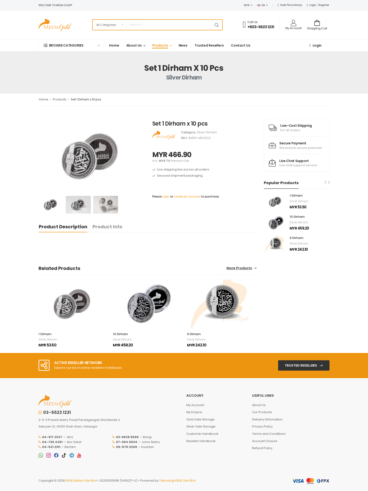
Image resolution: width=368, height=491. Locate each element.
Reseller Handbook (201, 441)
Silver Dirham (207, 132)
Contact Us (240, 45)
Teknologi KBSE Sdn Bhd (177, 480)
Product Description (63, 226)
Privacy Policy (262, 426)
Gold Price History (289, 5)
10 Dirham (120, 334)
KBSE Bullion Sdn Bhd (81, 480)
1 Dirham (44, 334)
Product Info (107, 226)
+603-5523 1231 (260, 27)
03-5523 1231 (54, 412)
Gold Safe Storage (200, 419)
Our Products (262, 412)
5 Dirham (194, 334)
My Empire (194, 412)
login (165, 196)
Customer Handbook (202, 434)
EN (261, 5)
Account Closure (264, 441)
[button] (71, 45)
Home (114, 45)
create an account (187, 196)
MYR (246, 5)
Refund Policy (262, 448)
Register (323, 5)
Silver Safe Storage (200, 426)
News (183, 45)
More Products (239, 268)
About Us (134, 45)
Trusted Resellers (209, 45)
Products (160, 45)
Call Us (252, 22)
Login (311, 5)
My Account (195, 405)
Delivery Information (267, 419)
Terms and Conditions (269, 434)
